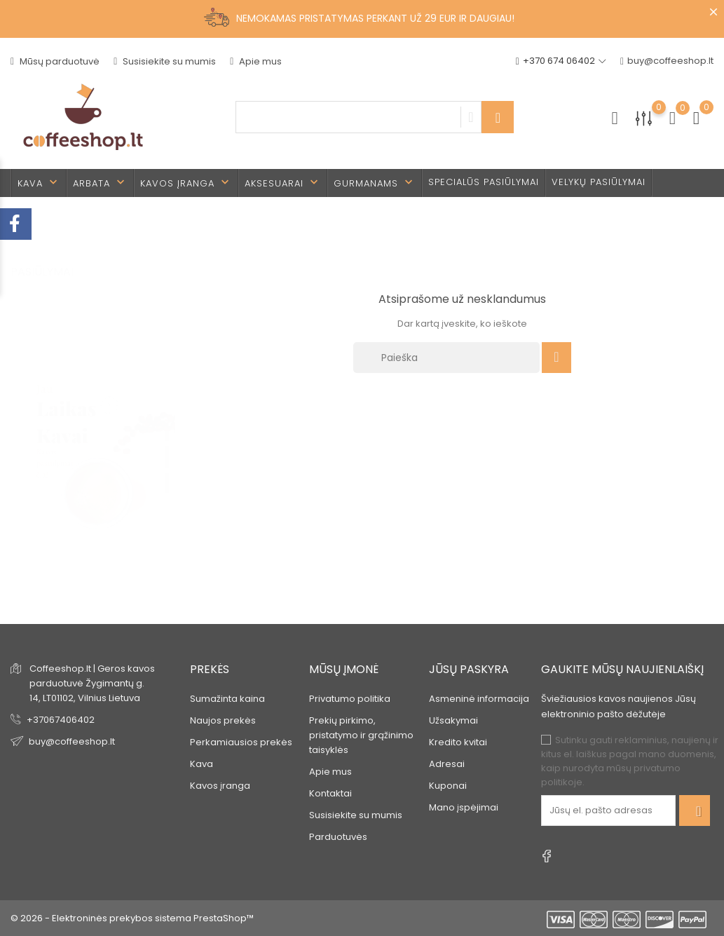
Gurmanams (375, 182)
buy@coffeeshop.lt (666, 61)
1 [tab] (167, 416)
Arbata (100, 182)
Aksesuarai (283, 182)
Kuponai (448, 785)
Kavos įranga (186, 182)
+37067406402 (61, 719)
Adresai (447, 764)
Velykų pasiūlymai (599, 182)
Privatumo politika (349, 698)
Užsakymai (453, 720)
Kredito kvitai (458, 742)
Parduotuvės (338, 836)
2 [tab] (167, 442)
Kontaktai (330, 793)
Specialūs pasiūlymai (483, 182)
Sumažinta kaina (227, 698)
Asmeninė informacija (479, 698)
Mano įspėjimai (463, 807)
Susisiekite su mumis (165, 61)
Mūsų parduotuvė (55, 61)
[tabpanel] (93, 445)
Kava (39, 182)
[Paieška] (446, 357)
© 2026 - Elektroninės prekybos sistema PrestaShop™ (132, 918)
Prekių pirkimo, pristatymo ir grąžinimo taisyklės (361, 735)
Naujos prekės (223, 720)
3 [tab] (167, 468)
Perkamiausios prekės (241, 742)
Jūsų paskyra (469, 669)
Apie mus (256, 61)
